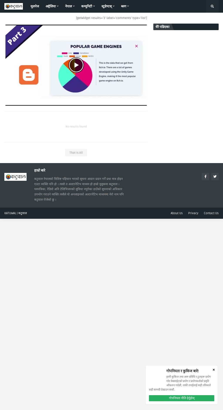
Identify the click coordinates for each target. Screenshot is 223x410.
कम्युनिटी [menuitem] (86, 6)
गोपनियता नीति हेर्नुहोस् (181, 398)
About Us (177, 213)
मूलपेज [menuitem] (34, 6)
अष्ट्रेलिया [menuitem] (51, 6)
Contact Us (211, 213)
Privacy (193, 213)
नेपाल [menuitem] (68, 6)
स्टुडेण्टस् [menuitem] (106, 6)
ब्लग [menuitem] (123, 6)
